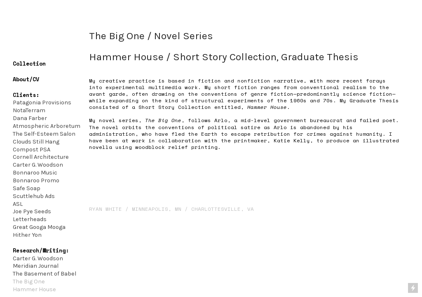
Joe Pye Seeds (32, 211)
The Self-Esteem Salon (44, 133)
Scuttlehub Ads (34, 196)
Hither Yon (27, 234)
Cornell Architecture (41, 156)
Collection (29, 63)
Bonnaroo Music (35, 172)
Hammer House (34, 289)
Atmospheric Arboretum (46, 126)
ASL (18, 203)
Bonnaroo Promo (36, 180)
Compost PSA (31, 149)
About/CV (26, 79)
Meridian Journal (36, 265)
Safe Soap (26, 188)
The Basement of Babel (44, 273)
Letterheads (30, 219)
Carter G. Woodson (38, 164)
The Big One (29, 281)
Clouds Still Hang (36, 141)
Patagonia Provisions (42, 102)
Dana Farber (30, 118)
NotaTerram (29, 110)
